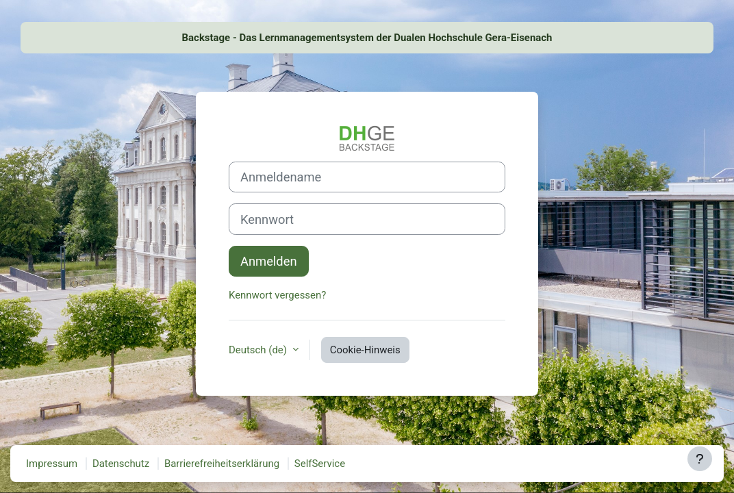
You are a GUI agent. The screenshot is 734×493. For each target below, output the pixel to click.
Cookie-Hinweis (365, 350)
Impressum (51, 463)
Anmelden (268, 261)
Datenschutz (120, 463)
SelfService (319, 463)
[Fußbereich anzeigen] (699, 458)
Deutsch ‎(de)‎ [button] (259, 350)
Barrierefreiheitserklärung (221, 463)
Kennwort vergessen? (277, 295)
